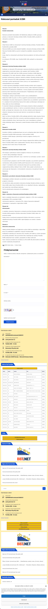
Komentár (7, 256)
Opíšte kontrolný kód (9, 318)
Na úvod (15, 482)
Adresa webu (7, 301)
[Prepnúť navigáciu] (24, 15)
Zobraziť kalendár (5, 360)
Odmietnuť (24, 599)
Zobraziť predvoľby (24, 603)
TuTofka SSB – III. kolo (11, 352)
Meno (6, 284)
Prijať (24, 596)
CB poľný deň (19, 468)
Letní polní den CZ (10, 339)
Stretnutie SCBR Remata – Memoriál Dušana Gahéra (19, 357)
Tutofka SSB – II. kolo (11, 344)
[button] (46, 586)
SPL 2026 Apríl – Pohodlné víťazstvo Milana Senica (31, 479)
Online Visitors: (6, 577)
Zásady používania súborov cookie (17, 606)
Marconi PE (5, 468)
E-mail (6, 292)
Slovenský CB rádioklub (24, 10)
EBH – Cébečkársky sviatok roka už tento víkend (30, 475)
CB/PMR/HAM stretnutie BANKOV (14, 335)
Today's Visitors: (7, 581)
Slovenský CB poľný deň (12, 348)
